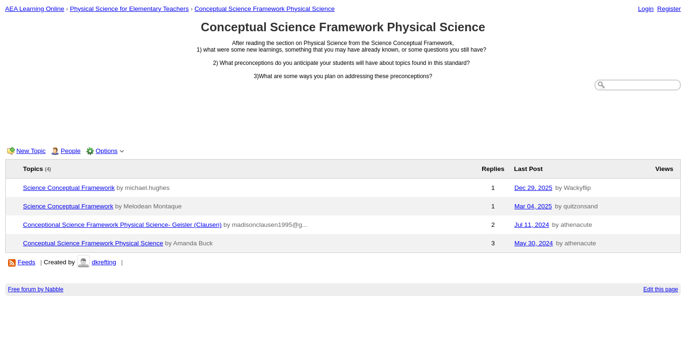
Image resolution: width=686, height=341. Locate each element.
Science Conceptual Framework (68, 206)
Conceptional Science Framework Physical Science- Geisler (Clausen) (122, 224)
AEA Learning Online (34, 8)
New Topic (31, 150)
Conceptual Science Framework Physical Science (264, 8)
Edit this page (660, 289)
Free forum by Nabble (36, 289)
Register (669, 8)
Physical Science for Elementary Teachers (129, 8)
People (71, 150)
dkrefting (103, 262)
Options (107, 150)
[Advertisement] (343, 116)
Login (646, 8)
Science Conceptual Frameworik (69, 187)
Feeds (26, 262)
